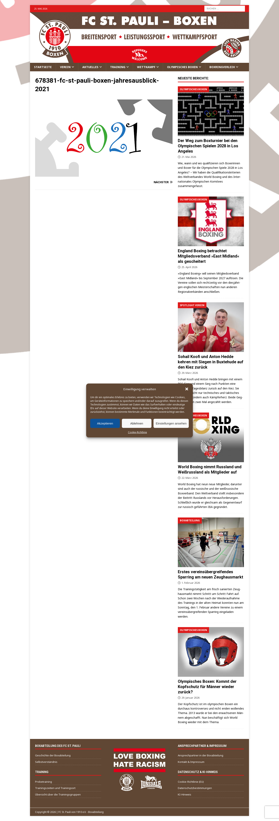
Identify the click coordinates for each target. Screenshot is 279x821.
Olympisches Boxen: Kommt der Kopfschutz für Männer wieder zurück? (207, 686)
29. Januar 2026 (190, 697)
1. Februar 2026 (190, 583)
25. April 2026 (189, 267)
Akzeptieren (105, 423)
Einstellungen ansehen (171, 423)
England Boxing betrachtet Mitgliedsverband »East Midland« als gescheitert (208, 256)
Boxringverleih (222, 67)
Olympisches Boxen (182, 67)
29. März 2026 (189, 373)
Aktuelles (90, 67)
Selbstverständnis (46, 762)
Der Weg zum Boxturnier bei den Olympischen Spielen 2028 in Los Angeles (208, 146)
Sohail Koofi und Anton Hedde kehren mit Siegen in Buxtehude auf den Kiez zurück (210, 362)
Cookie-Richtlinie (137, 432)
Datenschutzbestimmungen (195, 788)
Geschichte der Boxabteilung (53, 755)
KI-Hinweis (184, 794)
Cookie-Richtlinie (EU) (191, 782)
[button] (187, 389)
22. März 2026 (189, 478)
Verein (65, 67)
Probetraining (43, 782)
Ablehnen (136, 423)
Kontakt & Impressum (191, 762)
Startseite (43, 67)
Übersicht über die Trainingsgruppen (58, 794)
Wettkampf (146, 67)
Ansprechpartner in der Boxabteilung (200, 755)
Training (117, 67)
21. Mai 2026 (188, 157)
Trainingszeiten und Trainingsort (55, 788)
